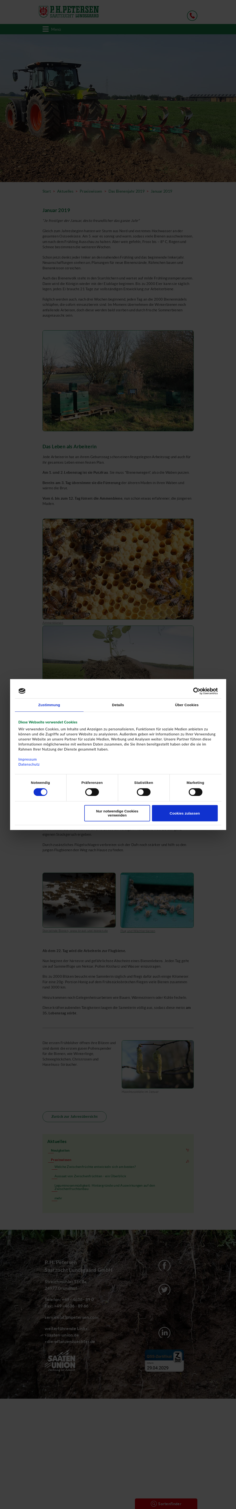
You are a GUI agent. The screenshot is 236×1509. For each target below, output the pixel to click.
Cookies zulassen (185, 813)
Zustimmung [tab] (49, 705)
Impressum (27, 759)
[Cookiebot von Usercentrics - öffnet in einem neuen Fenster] (197, 691)
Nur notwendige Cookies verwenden (117, 813)
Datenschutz (29, 764)
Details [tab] (118, 705)
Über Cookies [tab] (187, 705)
